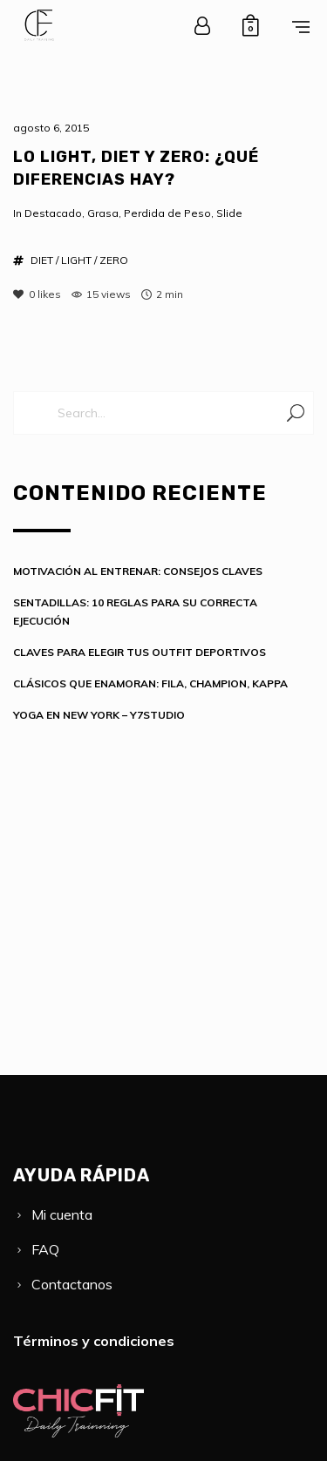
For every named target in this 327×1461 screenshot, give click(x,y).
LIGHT (76, 260)
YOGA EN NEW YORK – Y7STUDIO (99, 714)
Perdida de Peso (167, 213)
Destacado (53, 213)
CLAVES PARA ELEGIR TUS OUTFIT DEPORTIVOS (139, 652)
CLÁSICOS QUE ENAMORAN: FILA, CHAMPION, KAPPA (150, 683)
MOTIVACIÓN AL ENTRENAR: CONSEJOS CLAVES (137, 571)
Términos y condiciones (93, 1340)
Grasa (103, 213)
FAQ (45, 1249)
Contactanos (71, 1284)
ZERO (113, 260)
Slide (229, 213)
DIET (42, 260)
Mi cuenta (61, 1214)
